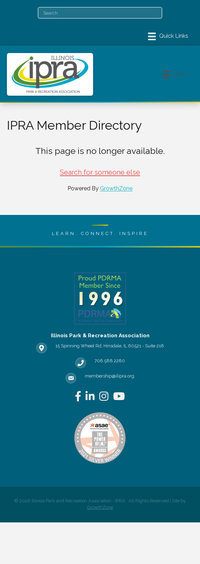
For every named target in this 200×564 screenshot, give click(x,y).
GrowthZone (116, 188)
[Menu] (168, 36)
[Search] (100, 13)
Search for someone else (100, 172)
